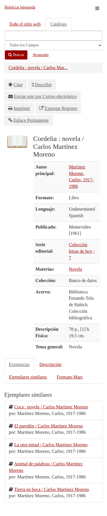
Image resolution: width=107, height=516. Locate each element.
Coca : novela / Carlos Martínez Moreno (51, 406)
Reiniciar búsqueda (20, 7)
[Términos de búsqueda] (53, 35)
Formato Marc (70, 377)
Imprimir (22, 108)
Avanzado (41, 55)
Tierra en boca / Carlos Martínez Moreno (51, 489)
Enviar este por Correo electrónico (45, 96)
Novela (75, 269)
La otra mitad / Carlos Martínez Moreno (51, 444)
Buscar (16, 55)
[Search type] (53, 45)
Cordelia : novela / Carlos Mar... (38, 67)
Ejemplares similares (28, 377)
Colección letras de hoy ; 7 (81, 251)
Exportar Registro (61, 108)
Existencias (19, 364)
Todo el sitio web (25, 24)
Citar (18, 84)
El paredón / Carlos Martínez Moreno (48, 426)
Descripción (50, 364)
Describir (43, 84)
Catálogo (58, 24)
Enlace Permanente (31, 120)
